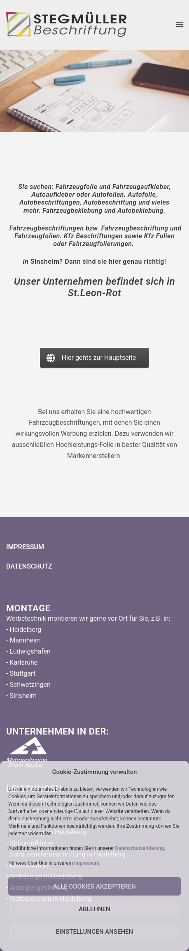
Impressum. (87, 863)
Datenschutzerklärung (139, 848)
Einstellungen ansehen (94, 931)
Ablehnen (94, 909)
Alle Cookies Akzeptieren (94, 886)
